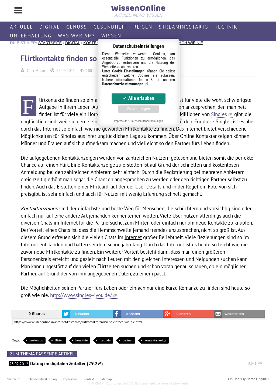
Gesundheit (110, 27)
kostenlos (36, 340)
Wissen (111, 36)
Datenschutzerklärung (41, 379)
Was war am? (76, 36)
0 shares (133, 314)
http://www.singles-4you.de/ (81, 295)
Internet (51, 128)
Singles (219, 114)
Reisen (142, 27)
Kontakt (89, 379)
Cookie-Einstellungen (128, 71)
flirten (59, 340)
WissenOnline (138, 10)
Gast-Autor (36, 70)
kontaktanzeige (155, 340)
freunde (105, 340)
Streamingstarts (183, 27)
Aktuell (21, 27)
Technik (226, 27)
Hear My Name (244, 379)
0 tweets (82, 314)
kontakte (81, 340)
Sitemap (106, 379)
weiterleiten (234, 314)
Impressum (70, 379)
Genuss (76, 27)
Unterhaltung (30, 36)
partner (127, 340)
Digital (49, 27)
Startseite (50, 43)
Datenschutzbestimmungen (122, 84)
